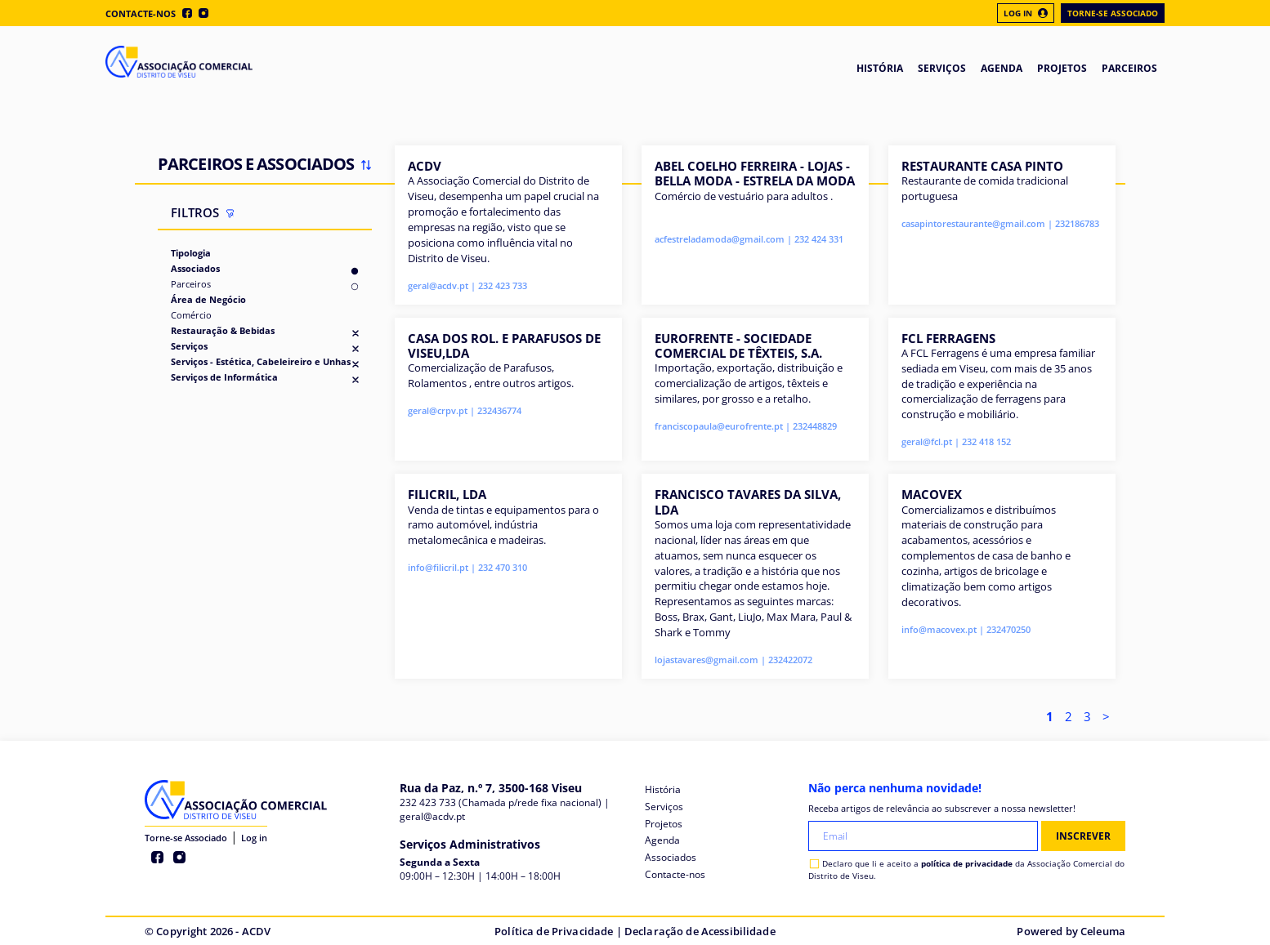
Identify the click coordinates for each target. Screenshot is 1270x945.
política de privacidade (967, 863)
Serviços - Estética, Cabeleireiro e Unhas (261, 361)
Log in (254, 837)
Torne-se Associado (1112, 13)
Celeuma (1102, 931)
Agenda (662, 840)
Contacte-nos (140, 13)
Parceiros (191, 284)
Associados (195, 268)
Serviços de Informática (224, 377)
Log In (1026, 13)
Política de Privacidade (553, 931)
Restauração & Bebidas (223, 330)
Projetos (663, 824)
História (663, 789)
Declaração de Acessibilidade (700, 931)
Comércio (191, 315)
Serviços (189, 346)
